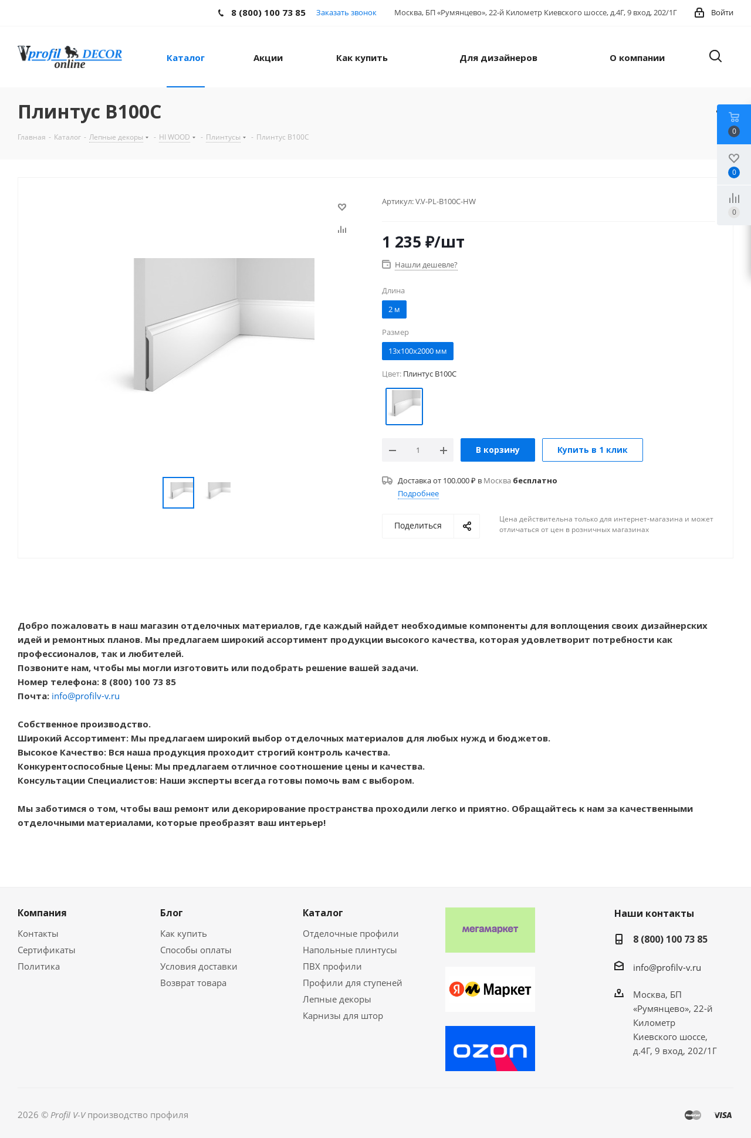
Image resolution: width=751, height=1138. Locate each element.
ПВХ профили (332, 966)
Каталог (323, 912)
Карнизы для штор (343, 1015)
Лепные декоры (337, 999)
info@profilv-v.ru (86, 696)
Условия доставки (199, 966)
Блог (171, 912)
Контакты (38, 933)
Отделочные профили (351, 933)
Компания (42, 912)
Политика (39, 966)
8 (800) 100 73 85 (670, 939)
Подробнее (418, 493)
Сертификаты (47, 950)
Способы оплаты (196, 950)
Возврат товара (193, 982)
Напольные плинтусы (350, 950)
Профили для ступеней (352, 982)
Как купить (183, 933)
